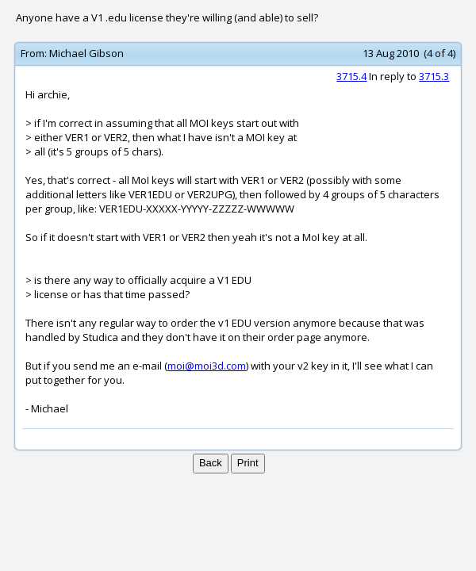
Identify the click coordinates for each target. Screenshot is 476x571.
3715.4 (351, 76)
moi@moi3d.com (206, 365)
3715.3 (434, 76)
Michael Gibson (86, 53)
